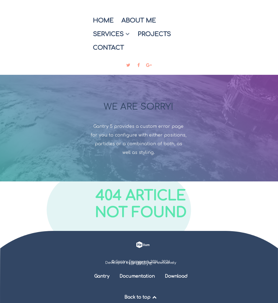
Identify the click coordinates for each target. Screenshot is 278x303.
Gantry (101, 276)
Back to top (140, 297)
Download (176, 276)
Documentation (137, 276)
